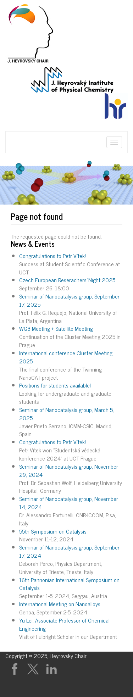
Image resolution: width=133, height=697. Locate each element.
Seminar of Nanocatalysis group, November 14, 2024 (68, 502)
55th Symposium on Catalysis (53, 531)
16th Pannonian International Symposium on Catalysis (69, 583)
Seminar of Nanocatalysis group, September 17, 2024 (69, 551)
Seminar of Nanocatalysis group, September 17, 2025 (69, 300)
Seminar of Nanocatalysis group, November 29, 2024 (68, 470)
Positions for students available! (55, 385)
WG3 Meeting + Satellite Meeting (56, 328)
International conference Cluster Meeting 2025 (65, 357)
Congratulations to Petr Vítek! (52, 255)
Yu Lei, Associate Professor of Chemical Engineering (64, 624)
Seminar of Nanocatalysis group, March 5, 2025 (66, 413)
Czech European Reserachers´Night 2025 (67, 279)
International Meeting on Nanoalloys (59, 603)
